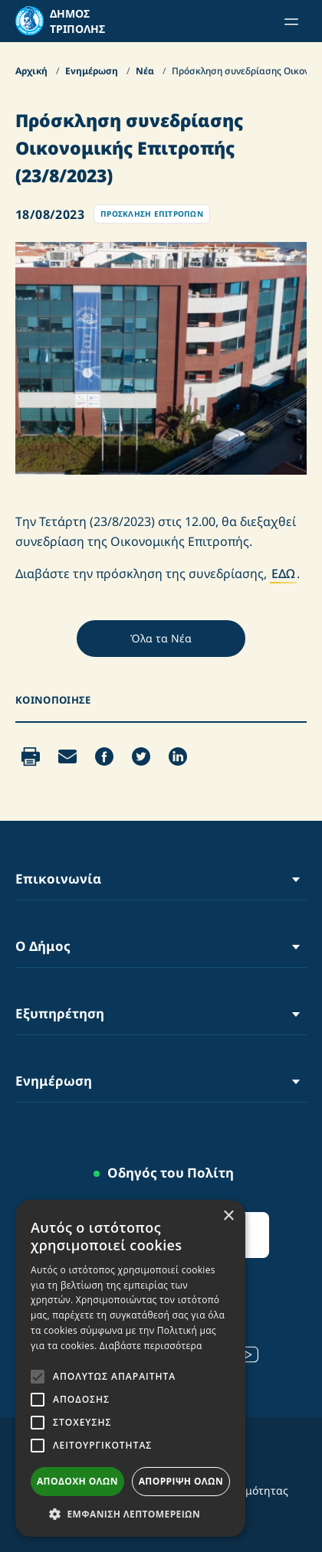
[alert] (130, 1368)
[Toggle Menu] (296, 878)
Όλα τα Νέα (161, 638)
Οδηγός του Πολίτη (170, 1172)
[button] (130, 1513)
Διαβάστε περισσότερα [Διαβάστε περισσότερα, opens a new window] (151, 1345)
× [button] (228, 1216)
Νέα (146, 70)
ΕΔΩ (283, 573)
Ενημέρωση (92, 70)
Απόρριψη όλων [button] (181, 1481)
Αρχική (32, 70)
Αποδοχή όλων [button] (77, 1481)
